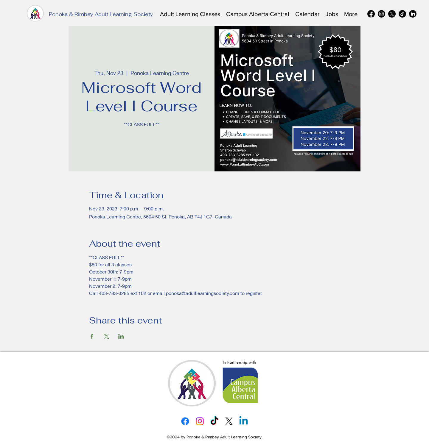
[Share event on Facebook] (92, 336)
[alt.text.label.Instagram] (381, 14)
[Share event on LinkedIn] (121, 336)
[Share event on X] (106, 336)
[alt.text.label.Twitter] (392, 14)
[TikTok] (402, 14)
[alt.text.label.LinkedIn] (412, 14)
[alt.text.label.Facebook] (371, 14)
